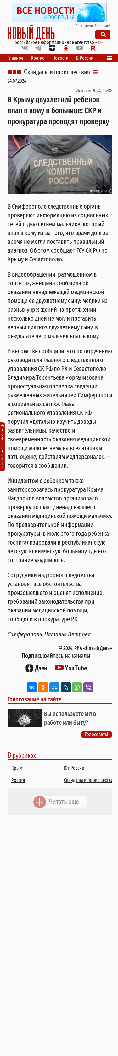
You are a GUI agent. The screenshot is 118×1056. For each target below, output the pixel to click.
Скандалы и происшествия (57, 72)
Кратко (38, 58)
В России (84, 58)
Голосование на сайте (34, 699)
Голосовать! (96, 734)
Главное (15, 58)
